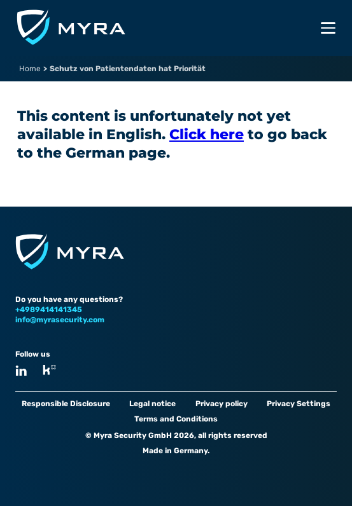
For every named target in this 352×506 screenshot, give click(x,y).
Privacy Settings (298, 403)
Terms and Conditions (176, 418)
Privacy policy (221, 403)
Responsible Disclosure (66, 403)
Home (30, 68)
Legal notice (152, 403)
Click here (206, 134)
